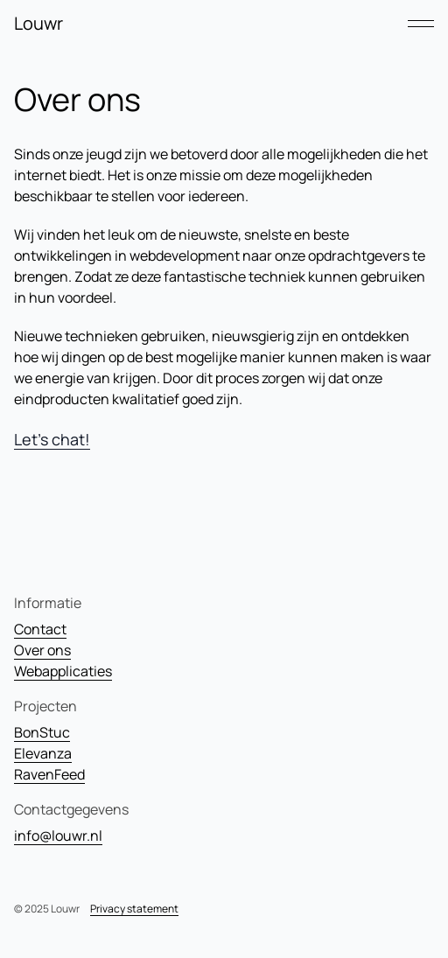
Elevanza (43, 753)
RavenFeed (49, 774)
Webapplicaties (63, 671)
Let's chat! (52, 439)
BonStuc (42, 732)
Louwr (38, 23)
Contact (40, 629)
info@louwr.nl (58, 835)
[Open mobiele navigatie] (421, 23)
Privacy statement (134, 908)
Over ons (42, 650)
